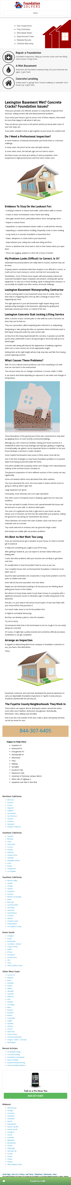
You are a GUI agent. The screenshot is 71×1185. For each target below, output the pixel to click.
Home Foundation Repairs (16, 1065)
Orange (10, 886)
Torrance (10, 916)
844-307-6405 (35, 730)
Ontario (10, 883)
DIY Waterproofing (13, 1052)
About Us (15, 1174)
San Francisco (12, 816)
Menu (35, 13)
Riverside (10, 902)
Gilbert (9, 988)
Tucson (9, 1029)
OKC (8, 960)
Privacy (21, 1174)
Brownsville (11, 941)
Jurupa (9, 866)
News (55, 1174)
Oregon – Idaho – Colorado (17, 1040)
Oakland (10, 811)
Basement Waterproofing (16, 1063)
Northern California (14, 827)
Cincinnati (10, 1113)
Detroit (9, 1121)
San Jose (10, 819)
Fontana (10, 850)
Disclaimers (38, 1174)
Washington (11, 1042)
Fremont (10, 802)
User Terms (29, 1174)
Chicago (10, 1110)
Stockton (10, 821)
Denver (9, 986)
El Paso (9, 952)
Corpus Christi (12, 947)
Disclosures (47, 1174)
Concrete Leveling (13, 1054)
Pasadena (10, 891)
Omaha (9, 1146)
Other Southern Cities (14, 965)
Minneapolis (11, 1143)
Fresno (9, 805)
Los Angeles (11, 871)
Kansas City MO (12, 1127)
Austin (9, 938)
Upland (9, 918)
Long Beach (11, 869)
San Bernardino (12, 905)
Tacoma (10, 1026)
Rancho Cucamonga (14, 897)
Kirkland (10, 1002)
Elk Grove (10, 800)
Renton (9, 1015)
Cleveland (10, 1116)
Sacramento (11, 813)
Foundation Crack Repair (15, 1057)
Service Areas (12, 1034)
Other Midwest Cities (14, 1164)
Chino (9, 842)
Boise (9, 980)
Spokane (10, 1023)
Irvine (9, 863)
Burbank (10, 839)
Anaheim (10, 836)
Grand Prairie (12, 957)
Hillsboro (10, 996)
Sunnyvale (10, 824)
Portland (10, 1013)
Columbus (11, 1119)
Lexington (10, 1132)
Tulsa (9, 963)
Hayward (10, 808)
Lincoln (9, 1135)
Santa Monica (12, 913)
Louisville (10, 1137)
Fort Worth (11, 955)
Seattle (9, 1021)
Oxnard (10, 889)
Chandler (10, 983)
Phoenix (10, 1010)
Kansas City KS (12, 1129)
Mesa (9, 1007)
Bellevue (10, 978)
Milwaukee (11, 1140)
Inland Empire (12, 924)
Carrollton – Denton (14, 944)
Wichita (9, 1162)
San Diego (11, 907)
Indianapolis (11, 1124)
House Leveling (12, 1060)
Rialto (9, 899)
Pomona (10, 894)
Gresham (10, 994)
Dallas (9, 949)
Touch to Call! (37, 1180)
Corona (10, 847)
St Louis (10, 1154)
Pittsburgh (11, 1148)
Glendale (10, 858)
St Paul (9, 1156)
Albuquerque (12, 1108)
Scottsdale (11, 1018)
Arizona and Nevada (14, 1037)
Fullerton (10, 852)
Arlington (10, 936)
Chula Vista (11, 844)
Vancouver (11, 1032)
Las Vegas (11, 1005)
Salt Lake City (11, 1151)
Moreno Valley (12, 881)
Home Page (6, 1174)
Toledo (9, 1159)
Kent (8, 999)
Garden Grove (12, 855)
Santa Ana (10, 910)
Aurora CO (11, 975)
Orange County (12, 921)
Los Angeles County (14, 926)
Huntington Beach (13, 860)
